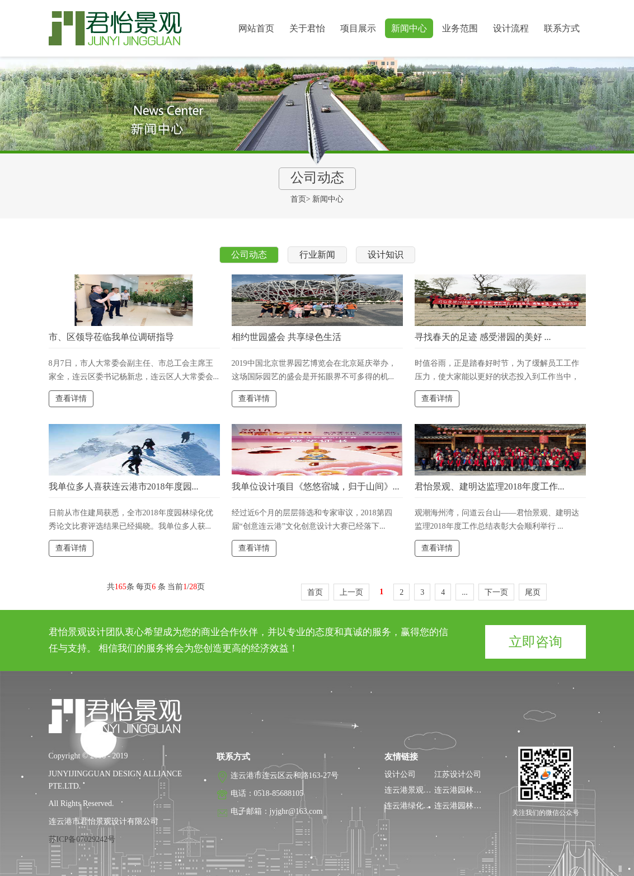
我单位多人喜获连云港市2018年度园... (124, 486)
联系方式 (562, 28)
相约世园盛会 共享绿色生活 (286, 337)
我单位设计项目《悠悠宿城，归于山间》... (316, 486)
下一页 (496, 592)
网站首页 (256, 28)
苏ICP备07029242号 (82, 839)
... (465, 592)
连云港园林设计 (461, 790)
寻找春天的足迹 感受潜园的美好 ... (483, 337)
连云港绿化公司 (411, 806)
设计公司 (400, 774)
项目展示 (358, 28)
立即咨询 (535, 642)
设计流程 (511, 28)
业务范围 (460, 28)
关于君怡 (307, 28)
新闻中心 (409, 28)
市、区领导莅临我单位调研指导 (111, 337)
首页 (298, 199)
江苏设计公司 (457, 774)
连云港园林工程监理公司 (477, 806)
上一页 (351, 592)
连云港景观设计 (411, 790)
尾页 (533, 592)
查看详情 (71, 398)
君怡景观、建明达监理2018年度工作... (490, 486)
